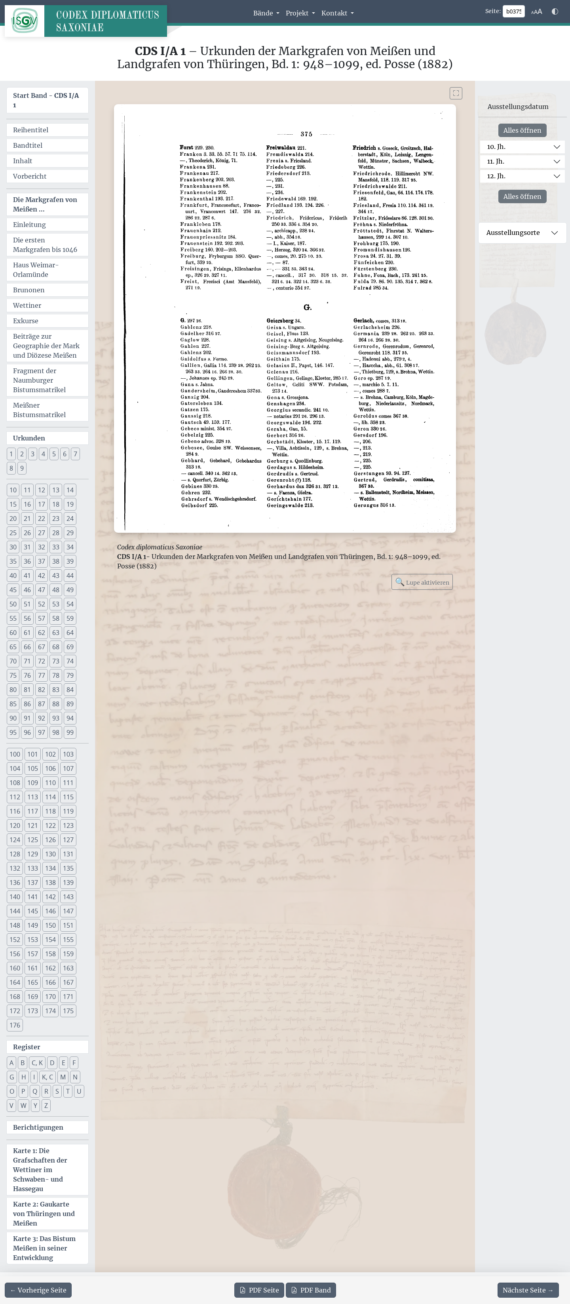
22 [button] (41, 518)
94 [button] (70, 718)
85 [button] (13, 704)
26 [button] (27, 532)
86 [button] (27, 704)
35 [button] (13, 561)
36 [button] (27, 561)
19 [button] (70, 504)
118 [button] (50, 811)
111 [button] (68, 782)
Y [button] (35, 1105)
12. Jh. (496, 176)
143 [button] (68, 896)
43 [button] (55, 575)
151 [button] (68, 925)
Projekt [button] (298, 13)
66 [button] (27, 646)
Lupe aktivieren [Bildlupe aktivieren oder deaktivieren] (422, 582)
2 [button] (22, 454)
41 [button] (27, 575)
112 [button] (15, 797)
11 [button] (27, 490)
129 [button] (32, 854)
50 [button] (13, 604)
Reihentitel (30, 130)
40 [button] (13, 575)
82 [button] (41, 689)
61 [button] (27, 632)
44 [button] (70, 575)
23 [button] (55, 518)
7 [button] (75, 454)
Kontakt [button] (335, 13)
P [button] (23, 1091)
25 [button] (13, 532)
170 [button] (50, 996)
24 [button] (70, 518)
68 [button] (55, 646)
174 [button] (50, 1011)
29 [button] (70, 532)
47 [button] (41, 589)
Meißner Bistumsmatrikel (39, 410)
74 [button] (70, 661)
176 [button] (15, 1025)
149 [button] (32, 925)
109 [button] (32, 782)
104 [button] (15, 768)
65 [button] (13, 646)
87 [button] (41, 704)
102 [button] (50, 754)
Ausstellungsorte (513, 232)
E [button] (63, 1062)
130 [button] (50, 854)
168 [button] (15, 996)
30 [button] (13, 547)
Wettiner (27, 305)
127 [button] (68, 839)
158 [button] (50, 953)
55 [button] (13, 618)
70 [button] (13, 661)
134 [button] (50, 868)
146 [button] (50, 911)
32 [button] (41, 547)
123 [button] (68, 825)
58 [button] (55, 618)
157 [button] (32, 953)
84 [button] (70, 689)
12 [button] (41, 490)
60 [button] (13, 632)
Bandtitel (27, 145)
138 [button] (50, 882)
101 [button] (32, 754)
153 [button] (32, 939)
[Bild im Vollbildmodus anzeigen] (456, 93)
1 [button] (11, 454)
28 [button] (55, 532)
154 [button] (50, 939)
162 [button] (50, 968)
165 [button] (32, 982)
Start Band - (46, 100)
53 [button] (55, 604)
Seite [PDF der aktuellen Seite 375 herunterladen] (259, 1290)
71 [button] (27, 661)
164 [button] (15, 982)
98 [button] (55, 732)
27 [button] (41, 532)
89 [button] (70, 704)
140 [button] (15, 896)
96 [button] (27, 732)
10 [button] (13, 490)
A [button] (11, 1062)
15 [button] (13, 504)
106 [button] (50, 768)
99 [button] (70, 732)
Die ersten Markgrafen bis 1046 (45, 245)
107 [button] (68, 768)
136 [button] (15, 882)
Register (26, 1047)
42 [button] (41, 575)
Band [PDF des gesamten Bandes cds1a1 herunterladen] (311, 1290)
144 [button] (15, 911)
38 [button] (55, 561)
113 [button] (32, 797)
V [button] (11, 1105)
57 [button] (41, 618)
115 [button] (68, 797)
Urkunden (29, 438)
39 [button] (70, 561)
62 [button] (41, 632)
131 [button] (68, 854)
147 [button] (68, 911)
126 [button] (50, 839)
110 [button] (50, 782)
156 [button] (15, 953)
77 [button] (41, 675)
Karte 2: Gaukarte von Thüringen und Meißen (44, 1213)
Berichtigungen (38, 1127)
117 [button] (32, 811)
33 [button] (55, 547)
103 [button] (68, 754)
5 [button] (54, 454)
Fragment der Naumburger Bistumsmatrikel (39, 380)
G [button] (12, 1077)
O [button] (12, 1091)
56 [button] (27, 618)
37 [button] (41, 561)
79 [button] (70, 675)
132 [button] (15, 868)
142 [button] (50, 896)
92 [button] (41, 718)
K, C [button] (47, 1077)
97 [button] (41, 732)
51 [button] (27, 604)
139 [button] (68, 882)
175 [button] (68, 1011)
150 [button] (50, 925)
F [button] (74, 1062)
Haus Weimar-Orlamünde (36, 269)
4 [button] (43, 454)
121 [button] (32, 825)
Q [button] (34, 1091)
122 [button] (50, 825)
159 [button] (68, 953)
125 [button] (32, 839)
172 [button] (15, 1011)
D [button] (52, 1062)
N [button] (75, 1077)
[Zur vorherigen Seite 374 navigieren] (38, 1290)
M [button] (63, 1077)
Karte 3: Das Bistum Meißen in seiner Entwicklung (44, 1248)
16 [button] (27, 504)
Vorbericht (30, 176)
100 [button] (15, 754)
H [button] (23, 1077)
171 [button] (68, 996)
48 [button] (55, 589)
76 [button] (27, 675)
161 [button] (32, 968)
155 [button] (68, 939)
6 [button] (64, 454)
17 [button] (41, 504)
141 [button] (32, 896)
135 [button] (68, 868)
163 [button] (68, 968)
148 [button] (15, 925)
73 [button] (55, 661)
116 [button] (15, 811)
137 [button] (32, 882)
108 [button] (15, 782)
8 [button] (11, 468)
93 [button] (55, 718)
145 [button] (32, 911)
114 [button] (50, 797)
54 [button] (70, 604)
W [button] (24, 1105)
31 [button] (27, 547)
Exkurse (25, 321)
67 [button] (41, 646)
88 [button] (55, 704)
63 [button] (55, 632)
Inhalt (22, 161)
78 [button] (55, 675)
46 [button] (27, 589)
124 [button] (15, 839)
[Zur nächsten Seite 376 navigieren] (528, 1290)
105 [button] (32, 768)
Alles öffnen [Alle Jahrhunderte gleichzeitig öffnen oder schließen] (523, 130)
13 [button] (55, 490)
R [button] (46, 1091)
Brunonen (29, 290)
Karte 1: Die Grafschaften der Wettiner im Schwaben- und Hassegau (40, 1170)
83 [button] (55, 689)
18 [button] (55, 504)
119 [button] (68, 811)
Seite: (493, 11)
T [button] (68, 1091)
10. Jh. (496, 147)
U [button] (79, 1091)
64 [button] (70, 632)
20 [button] (13, 518)
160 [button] (15, 968)
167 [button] (68, 982)
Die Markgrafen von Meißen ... (45, 204)
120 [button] (15, 825)
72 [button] (41, 661)
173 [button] (32, 1011)
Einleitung (29, 225)
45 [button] (13, 589)
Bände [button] (264, 13)
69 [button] (70, 646)
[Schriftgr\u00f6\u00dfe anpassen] (536, 11)
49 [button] (70, 589)
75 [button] (13, 675)
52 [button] (41, 604)
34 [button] (70, 547)
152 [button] (15, 939)
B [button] (23, 1062)
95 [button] (13, 732)
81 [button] (27, 689)
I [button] (34, 1077)
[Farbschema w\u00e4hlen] (555, 11)
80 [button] (13, 689)
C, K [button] (37, 1062)
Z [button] (46, 1105)
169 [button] (32, 996)
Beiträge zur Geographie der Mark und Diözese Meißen (46, 345)
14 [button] (70, 490)
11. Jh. (495, 161)
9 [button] (22, 468)
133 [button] (32, 868)
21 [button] (27, 518)
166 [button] (50, 982)
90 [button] (13, 718)
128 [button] (15, 854)
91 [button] (27, 718)
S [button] (57, 1091)
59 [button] (70, 618)
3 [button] (32, 454)
